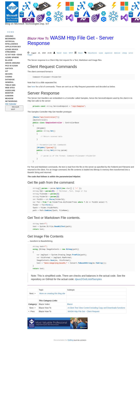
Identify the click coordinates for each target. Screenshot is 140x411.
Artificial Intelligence (11, 42)
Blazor (8, 60)
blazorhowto (92, 53)
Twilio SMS (10, 85)
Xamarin (9, 96)
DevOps (9, 74)
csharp (124, 53)
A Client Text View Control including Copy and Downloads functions (96, 308)
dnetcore (117, 53)
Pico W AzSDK (11, 66)
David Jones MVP (65, 53)
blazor (80, 53)
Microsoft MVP (14, 108)
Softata (9, 68)
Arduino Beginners (10, 37)
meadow (9, 98)
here (33, 87)
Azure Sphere (12, 57)
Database (10, 80)
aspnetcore (108, 53)
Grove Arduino (12, 63)
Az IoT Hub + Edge (13, 55)
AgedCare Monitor (10, 92)
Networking (11, 101)
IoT (6, 71)
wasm (101, 53)
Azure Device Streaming (11, 50)
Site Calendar (10, 104)
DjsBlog (70, 340)
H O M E (10, 32)
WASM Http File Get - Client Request (83, 311)
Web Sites (10, 88)
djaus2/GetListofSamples (88, 279)
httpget (29, 54)
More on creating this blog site (52, 293)
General (9, 82)
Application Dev (13, 47)
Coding (8, 77)
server (131, 53)
